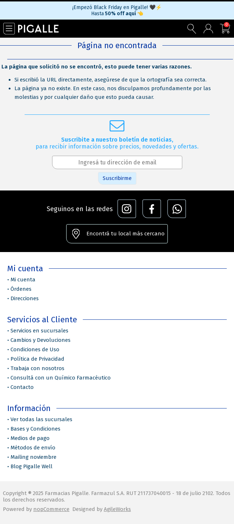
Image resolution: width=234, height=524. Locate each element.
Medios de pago (30, 438)
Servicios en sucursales (39, 330)
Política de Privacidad (37, 359)
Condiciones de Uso (34, 349)
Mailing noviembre (33, 457)
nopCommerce (51, 509)
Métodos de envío (32, 447)
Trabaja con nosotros (37, 368)
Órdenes (20, 289)
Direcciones (24, 298)
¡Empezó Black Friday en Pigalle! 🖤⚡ (117, 7)
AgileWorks (117, 509)
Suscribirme (117, 178)
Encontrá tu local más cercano (125, 233)
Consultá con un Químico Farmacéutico (60, 377)
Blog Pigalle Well (31, 466)
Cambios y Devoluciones (40, 340)
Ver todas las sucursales (41, 419)
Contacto (22, 387)
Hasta (117, 14)
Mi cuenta (22, 279)
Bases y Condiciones (35, 429)
